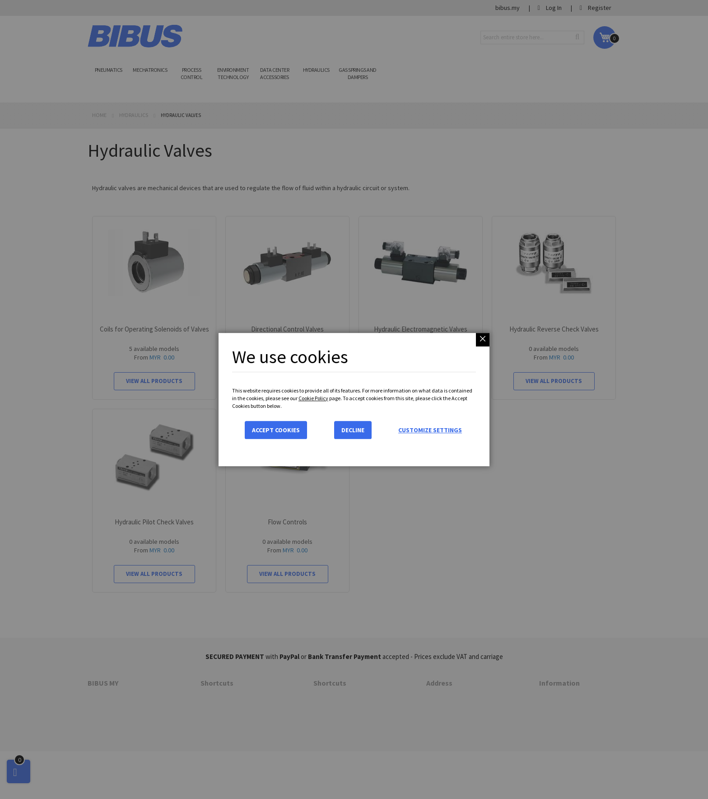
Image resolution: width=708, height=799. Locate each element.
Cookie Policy (313, 398)
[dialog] (354, 399)
